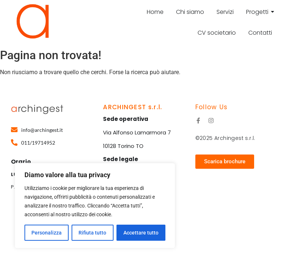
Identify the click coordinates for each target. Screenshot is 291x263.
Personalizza (46, 233)
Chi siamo (190, 12)
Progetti (258, 12)
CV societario (217, 32)
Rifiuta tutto (92, 233)
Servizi (225, 12)
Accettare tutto (140, 233)
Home (155, 12)
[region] (95, 205)
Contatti (260, 32)
